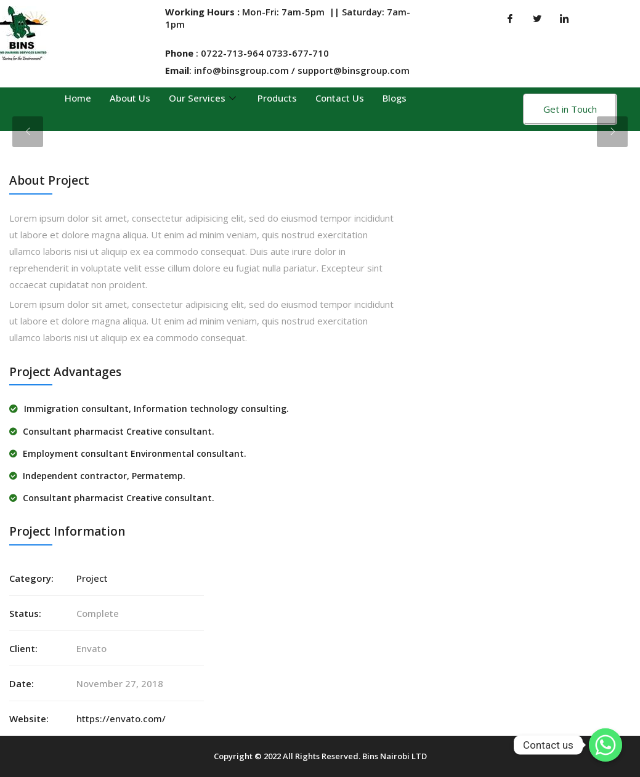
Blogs (395, 98)
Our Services (204, 98)
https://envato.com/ (121, 718)
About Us (130, 98)
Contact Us (339, 98)
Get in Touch (570, 109)
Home (78, 98)
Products (277, 98)
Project (92, 578)
